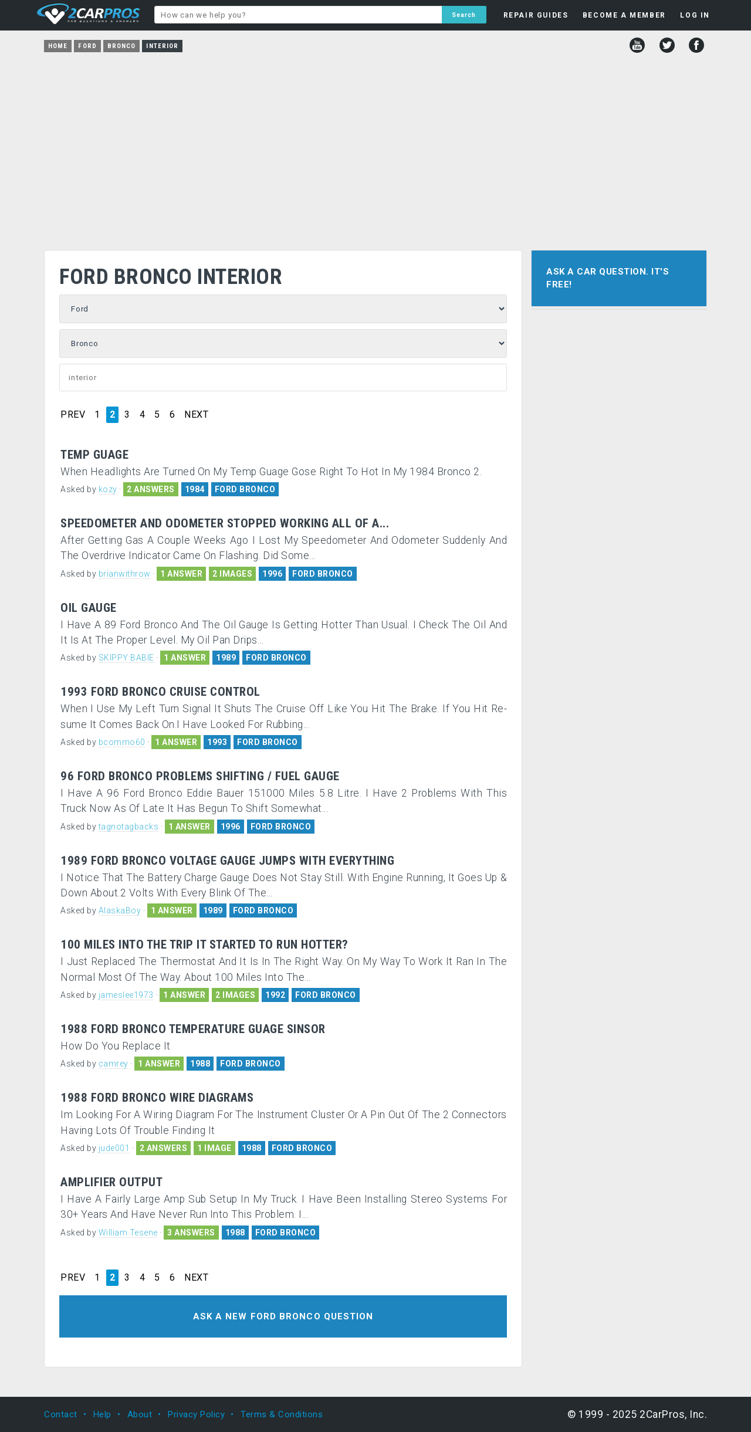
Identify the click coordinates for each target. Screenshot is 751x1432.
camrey (113, 1063)
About (140, 1414)
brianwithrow (125, 573)
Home (57, 46)
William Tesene (128, 1232)
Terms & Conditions (282, 1414)
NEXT (196, 414)
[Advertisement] (375, 147)
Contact (60, 1414)
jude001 (114, 1148)
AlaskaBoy (120, 910)
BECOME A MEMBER (624, 15)
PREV (72, 414)
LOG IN (695, 15)
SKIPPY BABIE (126, 657)
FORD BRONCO (245, 489)
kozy (108, 489)
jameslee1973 (126, 995)
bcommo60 (122, 742)
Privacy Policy (196, 1414)
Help (102, 1414)
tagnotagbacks (129, 826)
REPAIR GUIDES (536, 15)
